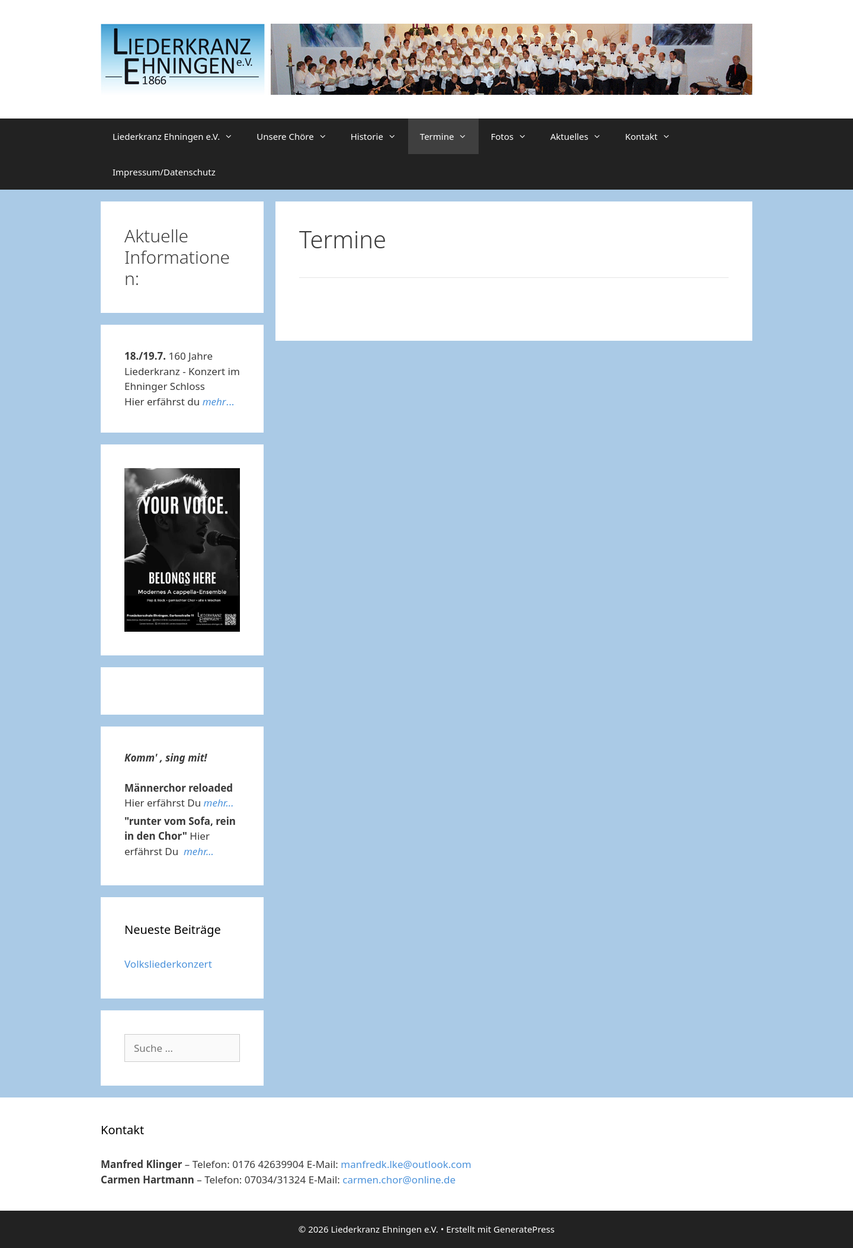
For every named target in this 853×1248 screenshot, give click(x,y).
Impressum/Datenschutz (164, 172)
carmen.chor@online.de (399, 1179)
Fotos (514, 136)
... (219, 401)
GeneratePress (523, 1229)
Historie (379, 136)
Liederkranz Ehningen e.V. (179, 136)
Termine (449, 136)
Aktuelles (581, 136)
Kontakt (653, 136)
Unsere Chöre (297, 136)
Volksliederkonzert (168, 964)
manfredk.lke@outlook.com (406, 1164)
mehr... (219, 802)
